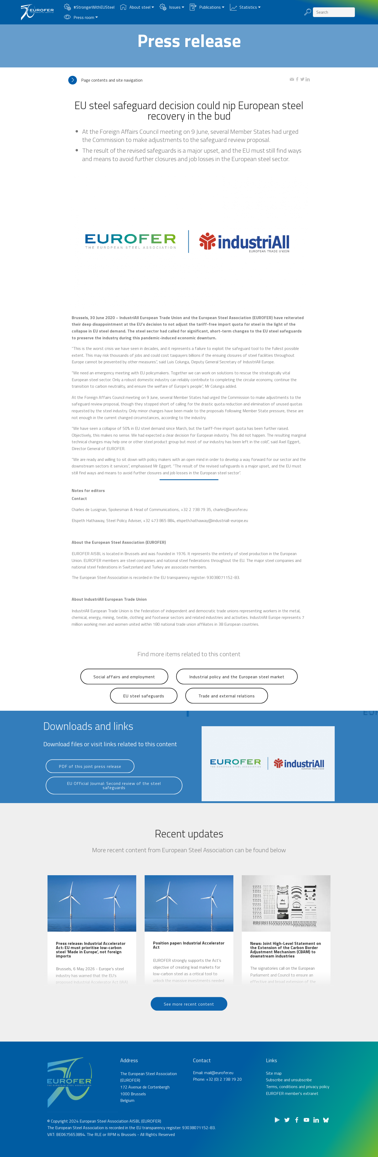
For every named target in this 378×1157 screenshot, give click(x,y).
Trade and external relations (226, 707)
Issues (170, 7)
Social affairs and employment (124, 689)
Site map (274, 1094)
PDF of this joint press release (90, 776)
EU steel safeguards (143, 707)
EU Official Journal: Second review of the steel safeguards (114, 799)
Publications (205, 7)
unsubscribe (301, 1100)
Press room (79, 17)
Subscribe (274, 1100)
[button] (179, 80)
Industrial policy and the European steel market (237, 689)
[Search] (334, 12)
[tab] (179, 80)
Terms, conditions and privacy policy (297, 1107)
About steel (135, 7)
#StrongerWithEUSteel (89, 7)
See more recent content (189, 1014)
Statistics (243, 7)
